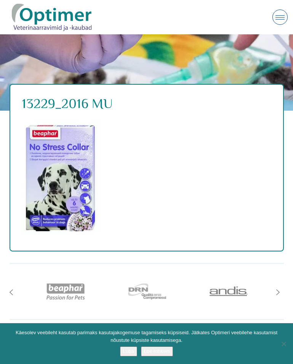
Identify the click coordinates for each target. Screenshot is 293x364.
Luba (128, 351)
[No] (283, 344)
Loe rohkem (157, 351)
